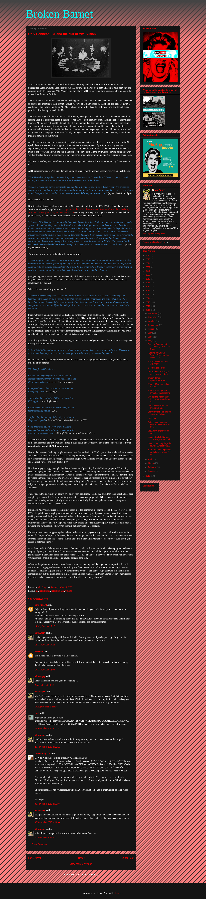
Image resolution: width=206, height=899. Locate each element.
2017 (148, 286)
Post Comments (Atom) (87, 874)
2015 (148, 294)
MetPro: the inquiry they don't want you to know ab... (159, 399)
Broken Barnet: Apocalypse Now (156, 379)
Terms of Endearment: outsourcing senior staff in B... (159, 346)
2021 (148, 271)
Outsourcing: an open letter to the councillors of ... (159, 424)
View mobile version (80, 863)
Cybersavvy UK (42, 753)
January (152, 471)
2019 (148, 279)
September (153, 325)
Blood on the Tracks (156, 368)
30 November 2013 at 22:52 (47, 837)
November (153, 317)
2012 (148, 306)
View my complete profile (154, 234)
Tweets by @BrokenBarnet (155, 242)
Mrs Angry (40, 633)
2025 (148, 259)
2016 (148, 290)
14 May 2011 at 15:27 (45, 626)
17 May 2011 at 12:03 (45, 669)
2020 (148, 275)
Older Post (127, 857)
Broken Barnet (59, 14)
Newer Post (34, 857)
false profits (44, 591)
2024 (148, 263)
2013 (148, 302)
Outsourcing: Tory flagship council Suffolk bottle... (159, 444)
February (152, 467)
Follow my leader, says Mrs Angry (158, 362)
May (150, 341)
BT (36, 591)
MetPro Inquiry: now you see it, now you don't (158, 373)
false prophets (57, 591)
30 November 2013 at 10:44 (47, 822)
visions (68, 591)
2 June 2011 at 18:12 (44, 685)
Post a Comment (39, 844)
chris (37, 713)
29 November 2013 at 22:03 (47, 747)
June (150, 337)
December (153, 313)
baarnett (39, 651)
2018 (148, 283)
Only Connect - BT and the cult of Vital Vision (159, 413)
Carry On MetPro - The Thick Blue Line (158, 406)
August (151, 329)
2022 (148, 267)
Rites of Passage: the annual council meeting (159, 391)
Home (81, 857)
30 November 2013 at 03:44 (47, 804)
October (152, 321)
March (151, 463)
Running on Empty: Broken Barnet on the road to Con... (158, 355)
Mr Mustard (41, 605)
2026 (148, 255)
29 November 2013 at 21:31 (47, 728)
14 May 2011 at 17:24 (45, 644)
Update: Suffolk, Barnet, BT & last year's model (159, 438)
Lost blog (152, 418)
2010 (148, 476)
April (150, 459)
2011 (148, 310)
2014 (148, 298)
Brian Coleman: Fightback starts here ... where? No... (159, 452)
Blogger (118, 893)
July (150, 333)
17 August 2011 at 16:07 (46, 706)
